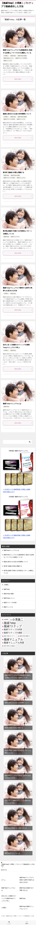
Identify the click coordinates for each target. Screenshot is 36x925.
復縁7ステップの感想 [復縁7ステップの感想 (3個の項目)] (13, 633)
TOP (18, 865)
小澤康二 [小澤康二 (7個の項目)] (17, 619)
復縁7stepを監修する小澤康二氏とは (16, 828)
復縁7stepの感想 (22, 55)
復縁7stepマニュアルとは (12, 403)
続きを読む (23, 79)
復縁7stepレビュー (8, 58)
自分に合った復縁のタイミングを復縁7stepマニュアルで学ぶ (8, 898)
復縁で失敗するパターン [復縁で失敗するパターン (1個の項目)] (9, 636)
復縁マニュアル (8, 60)
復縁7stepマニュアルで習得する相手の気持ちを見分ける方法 (26, 880)
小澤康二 (6, 55)
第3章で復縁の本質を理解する (13, 172)
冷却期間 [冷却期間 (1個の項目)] (6, 619)
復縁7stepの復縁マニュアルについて (26, 908)
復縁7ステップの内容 (21, 58)
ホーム (3, 880)
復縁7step (13, 55)
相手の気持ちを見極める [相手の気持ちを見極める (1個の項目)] (9, 645)
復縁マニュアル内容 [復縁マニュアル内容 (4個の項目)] (14, 642)
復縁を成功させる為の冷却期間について (17, 114)
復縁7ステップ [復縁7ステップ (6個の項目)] (13, 626)
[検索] (17, 442)
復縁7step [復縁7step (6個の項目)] (10, 623)
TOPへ (27, 922)
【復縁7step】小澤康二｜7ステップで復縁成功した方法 (17, 4)
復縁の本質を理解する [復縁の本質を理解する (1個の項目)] (24, 636)
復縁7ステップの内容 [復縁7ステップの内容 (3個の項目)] (13, 629)
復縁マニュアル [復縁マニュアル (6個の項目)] (13, 639)
